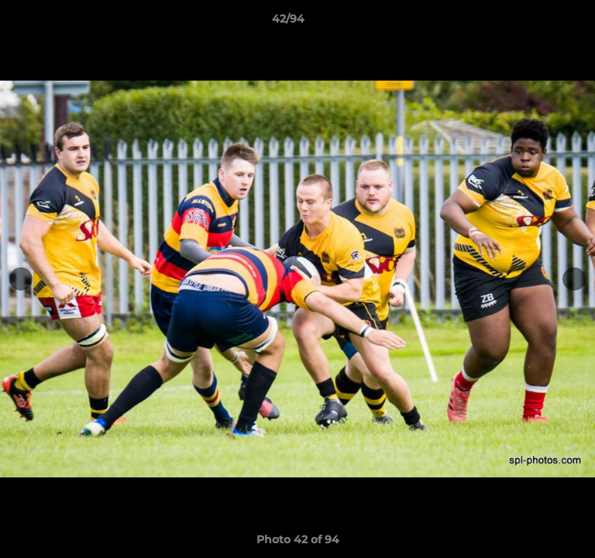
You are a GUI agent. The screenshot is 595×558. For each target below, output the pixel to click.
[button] (539, 22)
